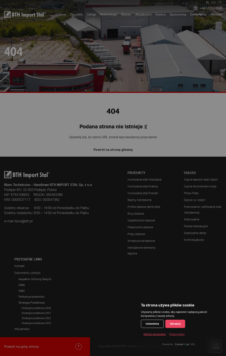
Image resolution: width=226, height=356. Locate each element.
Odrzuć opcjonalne (154, 334)
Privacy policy (177, 334)
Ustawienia (152, 323)
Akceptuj (175, 323)
